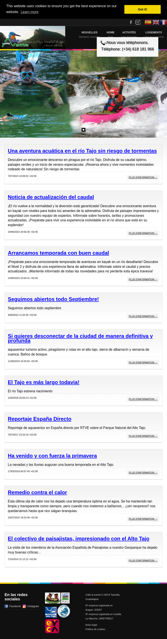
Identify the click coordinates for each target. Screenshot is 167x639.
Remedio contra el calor (37, 492)
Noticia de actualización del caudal (51, 197)
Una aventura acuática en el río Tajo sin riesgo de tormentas (82, 151)
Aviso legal (91, 625)
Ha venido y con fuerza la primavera (52, 456)
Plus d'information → (143, 177)
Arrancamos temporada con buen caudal (58, 253)
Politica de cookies (95, 629)
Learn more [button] (29, 12)
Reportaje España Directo (39, 419)
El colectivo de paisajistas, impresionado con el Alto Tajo (78, 539)
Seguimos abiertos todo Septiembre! (53, 299)
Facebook (15, 606)
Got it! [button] (142, 9)
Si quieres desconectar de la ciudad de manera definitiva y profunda (80, 338)
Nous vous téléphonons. (128, 42)
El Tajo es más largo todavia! (43, 382)
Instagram (33, 606)
